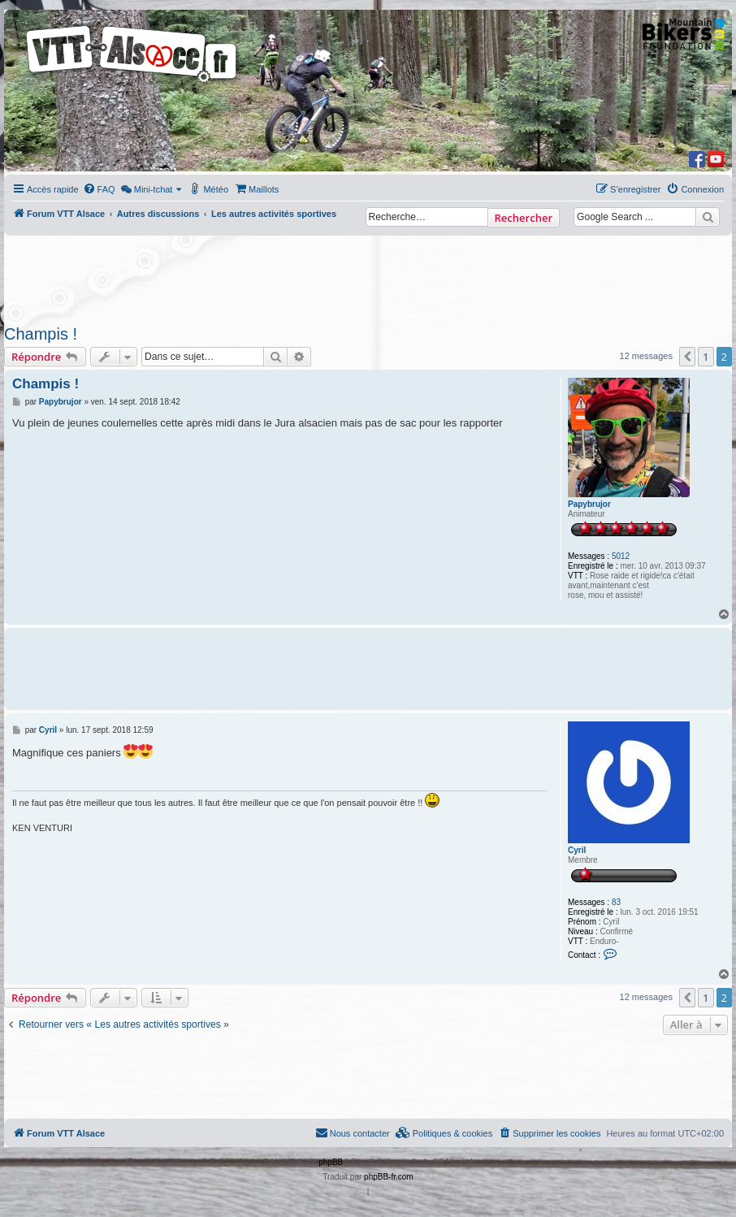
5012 (621, 556)
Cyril (577, 850)
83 (616, 902)
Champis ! (40, 334)
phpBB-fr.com (388, 1176)
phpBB (330, 1162)
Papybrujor (589, 504)
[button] (687, 356)
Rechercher (523, 217)
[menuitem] (99, 189)
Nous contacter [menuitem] (352, 1132)
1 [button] (705, 356)
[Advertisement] (349, 275)
